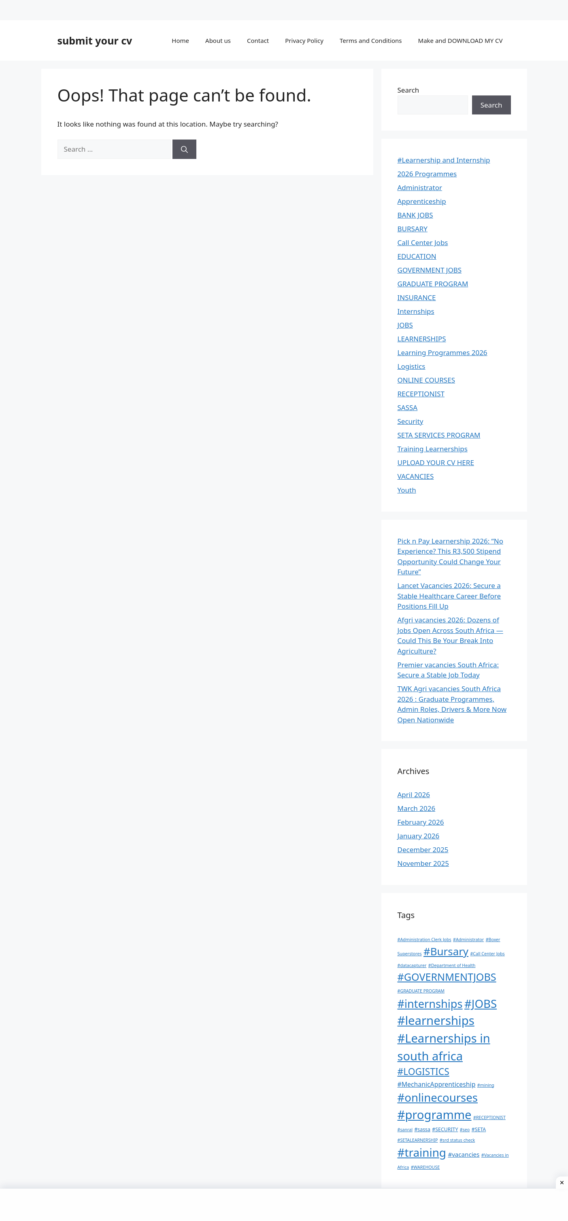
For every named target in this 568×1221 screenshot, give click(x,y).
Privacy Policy (304, 40)
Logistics (411, 366)
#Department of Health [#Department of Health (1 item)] (452, 965)
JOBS (405, 325)
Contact (258, 40)
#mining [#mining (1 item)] (485, 1085)
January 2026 (419, 835)
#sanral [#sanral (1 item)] (405, 1129)
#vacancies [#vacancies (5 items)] (463, 1154)
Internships (416, 311)
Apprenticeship (422, 201)
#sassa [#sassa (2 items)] (422, 1129)
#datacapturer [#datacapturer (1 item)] (412, 965)
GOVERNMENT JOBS (430, 270)
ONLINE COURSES (426, 380)
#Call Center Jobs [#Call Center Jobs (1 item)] (487, 953)
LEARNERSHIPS (422, 338)
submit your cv (94, 40)
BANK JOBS (415, 215)
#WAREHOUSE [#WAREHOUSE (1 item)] (425, 1167)
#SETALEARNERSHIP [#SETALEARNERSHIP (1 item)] (418, 1140)
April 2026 (414, 794)
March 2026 (417, 808)
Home (180, 40)
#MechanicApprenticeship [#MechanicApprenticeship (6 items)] (437, 1084)
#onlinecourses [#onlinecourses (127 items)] (438, 1097)
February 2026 (421, 822)
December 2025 (423, 849)
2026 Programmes (427, 173)
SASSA (408, 407)
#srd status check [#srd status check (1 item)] (457, 1140)
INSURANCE (417, 297)
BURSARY (413, 228)
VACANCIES (416, 476)
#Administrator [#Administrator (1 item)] (468, 939)
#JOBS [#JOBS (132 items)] (480, 1003)
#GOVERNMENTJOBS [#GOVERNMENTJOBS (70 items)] (447, 977)
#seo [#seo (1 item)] (465, 1129)
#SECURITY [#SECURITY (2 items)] (445, 1129)
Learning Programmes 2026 (442, 352)
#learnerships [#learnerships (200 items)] (436, 1020)
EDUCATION (417, 256)
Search (408, 90)
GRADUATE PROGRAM (433, 283)
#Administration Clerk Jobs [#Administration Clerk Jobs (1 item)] (424, 939)
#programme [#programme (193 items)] (435, 1115)
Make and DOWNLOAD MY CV (460, 40)
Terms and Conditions (371, 40)
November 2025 (423, 863)
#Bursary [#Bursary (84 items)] (445, 951)
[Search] (184, 149)
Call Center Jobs (423, 242)
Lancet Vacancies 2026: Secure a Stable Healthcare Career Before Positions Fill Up (449, 596)
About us (218, 40)
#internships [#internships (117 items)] (430, 1003)
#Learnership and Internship (444, 160)
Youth (407, 490)
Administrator (420, 187)
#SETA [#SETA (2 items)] (479, 1129)
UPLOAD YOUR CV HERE (436, 462)
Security (410, 421)
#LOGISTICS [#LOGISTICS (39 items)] (423, 1071)
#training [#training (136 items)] (422, 1152)
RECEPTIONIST (421, 393)
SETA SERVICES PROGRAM (439, 435)
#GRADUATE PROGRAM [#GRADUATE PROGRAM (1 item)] (421, 991)
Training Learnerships (433, 448)
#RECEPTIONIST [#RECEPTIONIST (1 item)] (489, 1117)
